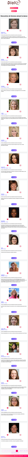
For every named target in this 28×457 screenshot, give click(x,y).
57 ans (6, 383)
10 (20, 450)
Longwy (2, 114)
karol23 (2, 382)
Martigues (3, 275)
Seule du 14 (3, 32)
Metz (2, 248)
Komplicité (3, 221)
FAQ (15, 455)
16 (15, 452)
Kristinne (2, 194)
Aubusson (3, 383)
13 (26, 450)
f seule (2, 113)
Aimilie (2, 301)
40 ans (5, 33)
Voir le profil (14, 42)
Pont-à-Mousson (4, 356)
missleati (2, 140)
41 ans (6, 60)
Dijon (2, 437)
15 (13, 452)
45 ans (6, 302)
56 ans (4, 248)
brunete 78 (3, 167)
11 (22, 450)
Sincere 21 (3, 436)
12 (24, 450)
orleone (2, 409)
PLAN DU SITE (20, 455)
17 (17, 452)
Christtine (2, 86)
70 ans (7, 87)
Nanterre (2, 302)
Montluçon (3, 60)
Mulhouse (2, 329)
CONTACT (25, 455)
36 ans (6, 329)
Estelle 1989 (3, 328)
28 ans (5, 141)
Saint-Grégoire (3, 87)
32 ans (8, 356)
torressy (2, 59)
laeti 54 (2, 355)
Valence (2, 410)
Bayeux (2, 33)
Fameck (2, 141)
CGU (17, 455)
